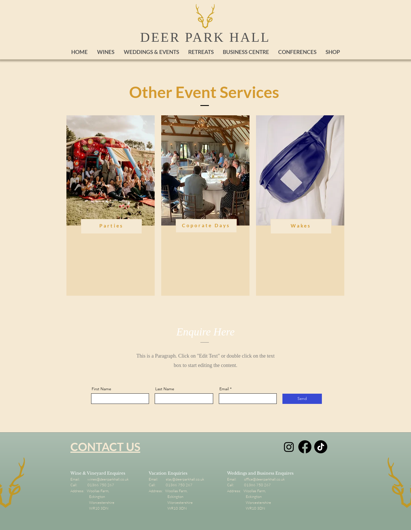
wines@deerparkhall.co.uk (108, 479)
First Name (101, 389)
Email (224, 389)
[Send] (302, 399)
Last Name (164, 389)
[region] (110, 205)
